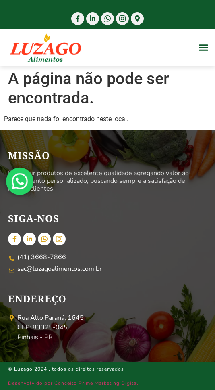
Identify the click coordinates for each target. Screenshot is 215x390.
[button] (203, 47)
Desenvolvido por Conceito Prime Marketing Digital (73, 383)
